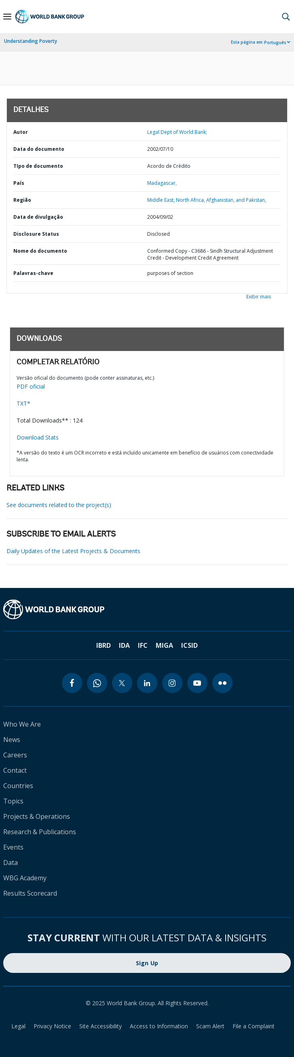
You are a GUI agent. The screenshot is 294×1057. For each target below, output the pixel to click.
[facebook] (72, 683)
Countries (18, 785)
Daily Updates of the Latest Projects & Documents (73, 551)
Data (10, 862)
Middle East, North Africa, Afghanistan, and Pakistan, (206, 200)
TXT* (23, 403)
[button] (286, 16)
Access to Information (159, 1026)
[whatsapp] (97, 683)
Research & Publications (39, 831)
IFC (143, 645)
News (11, 739)
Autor (20, 132)
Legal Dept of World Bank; (177, 132)
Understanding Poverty (30, 41)
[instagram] (172, 683)
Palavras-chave (33, 273)
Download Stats (38, 437)
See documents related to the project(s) (58, 505)
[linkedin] (147, 683)
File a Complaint (254, 1026)
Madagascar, (162, 183)
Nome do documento (40, 250)
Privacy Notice (52, 1026)
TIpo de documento (38, 166)
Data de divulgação (38, 217)
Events (13, 847)
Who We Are (22, 724)
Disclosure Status (36, 233)
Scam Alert (210, 1026)
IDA (124, 645)
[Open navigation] (7, 16)
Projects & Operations (36, 816)
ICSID (189, 645)
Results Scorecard (30, 893)
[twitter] (122, 683)
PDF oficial (31, 386)
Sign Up (147, 963)
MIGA (164, 645)
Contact (15, 770)
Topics (13, 801)
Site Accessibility (100, 1026)
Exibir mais (258, 296)
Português (275, 42)
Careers (15, 754)
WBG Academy (25, 877)
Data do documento (38, 149)
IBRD (103, 645)
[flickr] (222, 683)
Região (22, 200)
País (18, 183)
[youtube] (197, 683)
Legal (18, 1026)
